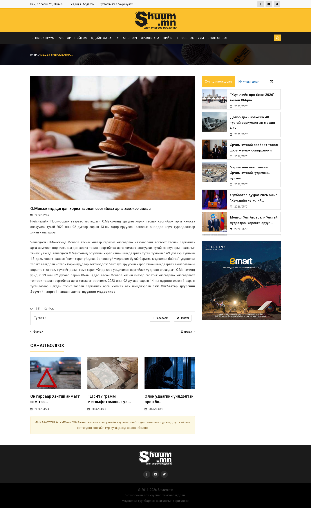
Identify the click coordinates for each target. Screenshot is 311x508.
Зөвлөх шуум (192, 38)
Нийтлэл (170, 38)
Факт (50, 308)
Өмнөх (36, 331)
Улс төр (64, 38)
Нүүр (35, 54)
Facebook (160, 318)
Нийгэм (81, 38)
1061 (35, 308)
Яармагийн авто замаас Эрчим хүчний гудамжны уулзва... (250, 172)
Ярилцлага (150, 38)
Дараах (188, 331)
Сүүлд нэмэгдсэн (218, 82)
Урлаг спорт (127, 38)
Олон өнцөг (218, 38)
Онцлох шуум (43, 38)
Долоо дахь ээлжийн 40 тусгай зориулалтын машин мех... (252, 122)
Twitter (183, 318)
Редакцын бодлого (82, 4)
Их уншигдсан (248, 82)
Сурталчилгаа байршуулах (116, 4)
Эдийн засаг (102, 38)
